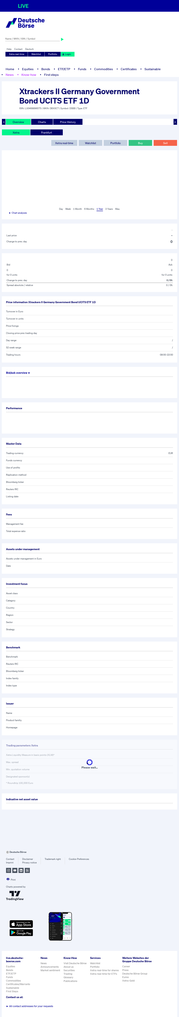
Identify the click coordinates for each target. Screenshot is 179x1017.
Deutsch (29, 49)
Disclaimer (27, 859)
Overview (18, 122)
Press (125, 970)
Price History (68, 122)
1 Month (77, 208)
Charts (42, 122)
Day (61, 208)
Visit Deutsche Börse (75, 963)
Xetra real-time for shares (104, 970)
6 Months (89, 208)
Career (126, 966)
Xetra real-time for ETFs (103, 973)
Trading (68, 973)
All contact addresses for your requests (29, 1006)
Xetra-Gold (128, 980)
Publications (70, 981)
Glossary (68, 977)
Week (68, 208)
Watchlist (36, 54)
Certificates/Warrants (18, 984)
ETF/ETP (64, 69)
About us (69, 966)
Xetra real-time (16, 54)
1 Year (100, 208)
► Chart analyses (18, 212)
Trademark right (53, 859)
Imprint (9, 862)
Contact (18, 49)
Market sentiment (50, 970)
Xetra (16, 132)
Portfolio (52, 54)
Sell (165, 143)
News (10, 75)
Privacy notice (29, 862)
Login (66, 54)
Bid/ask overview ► (18, 372)
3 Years (109, 208)
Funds (82, 69)
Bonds (45, 69)
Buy (140, 143)
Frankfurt (46, 132)
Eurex (125, 977)
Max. (117, 208)
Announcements (50, 966)
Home (10, 69)
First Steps (12, 991)
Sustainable (152, 69)
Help (9, 49)
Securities (69, 970)
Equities (28, 69)
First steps (51, 75)
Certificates (129, 69)
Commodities (103, 69)
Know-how (28, 75)
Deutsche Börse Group (134, 973)
